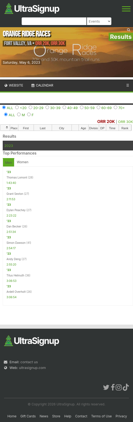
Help (67, 416)
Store (56, 416)
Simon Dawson (16, 242)
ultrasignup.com (32, 367)
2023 (8, 145)
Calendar (42, 85)
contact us (29, 362)
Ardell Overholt (16, 291)
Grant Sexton (15, 193)
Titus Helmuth (15, 275)
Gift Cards (28, 416)
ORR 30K (125, 121)
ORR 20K (106, 121)
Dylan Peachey (16, 210)
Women (22, 162)
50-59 (90, 108)
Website (13, 85)
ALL (10, 108)
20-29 (38, 108)
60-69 (106, 108)
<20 (23, 108)
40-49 (72, 108)
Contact (81, 416)
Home (12, 416)
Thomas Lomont (17, 177)
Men (8, 163)
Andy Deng (14, 259)
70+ (121, 108)
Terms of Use (101, 416)
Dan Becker (14, 226)
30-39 (55, 108)
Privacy (121, 416)
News (44, 416)
